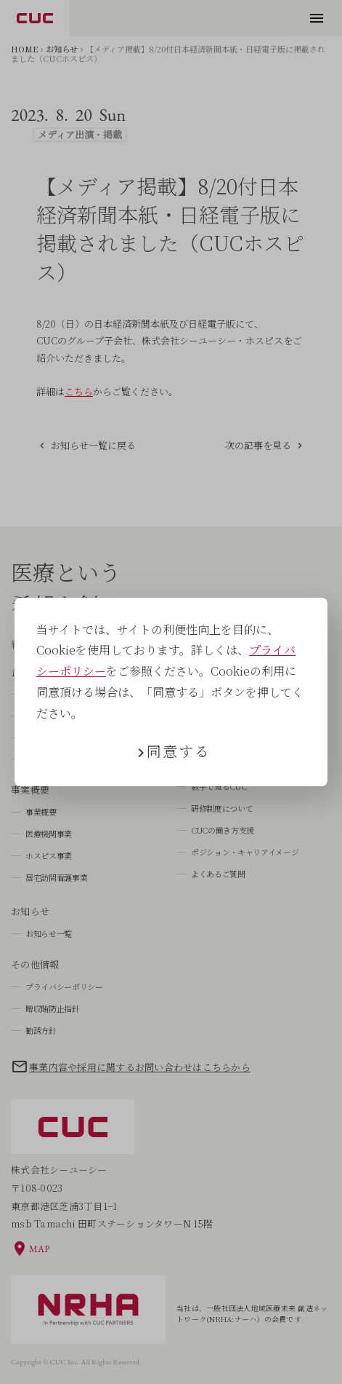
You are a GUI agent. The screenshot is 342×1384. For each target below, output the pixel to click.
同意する (179, 751)
